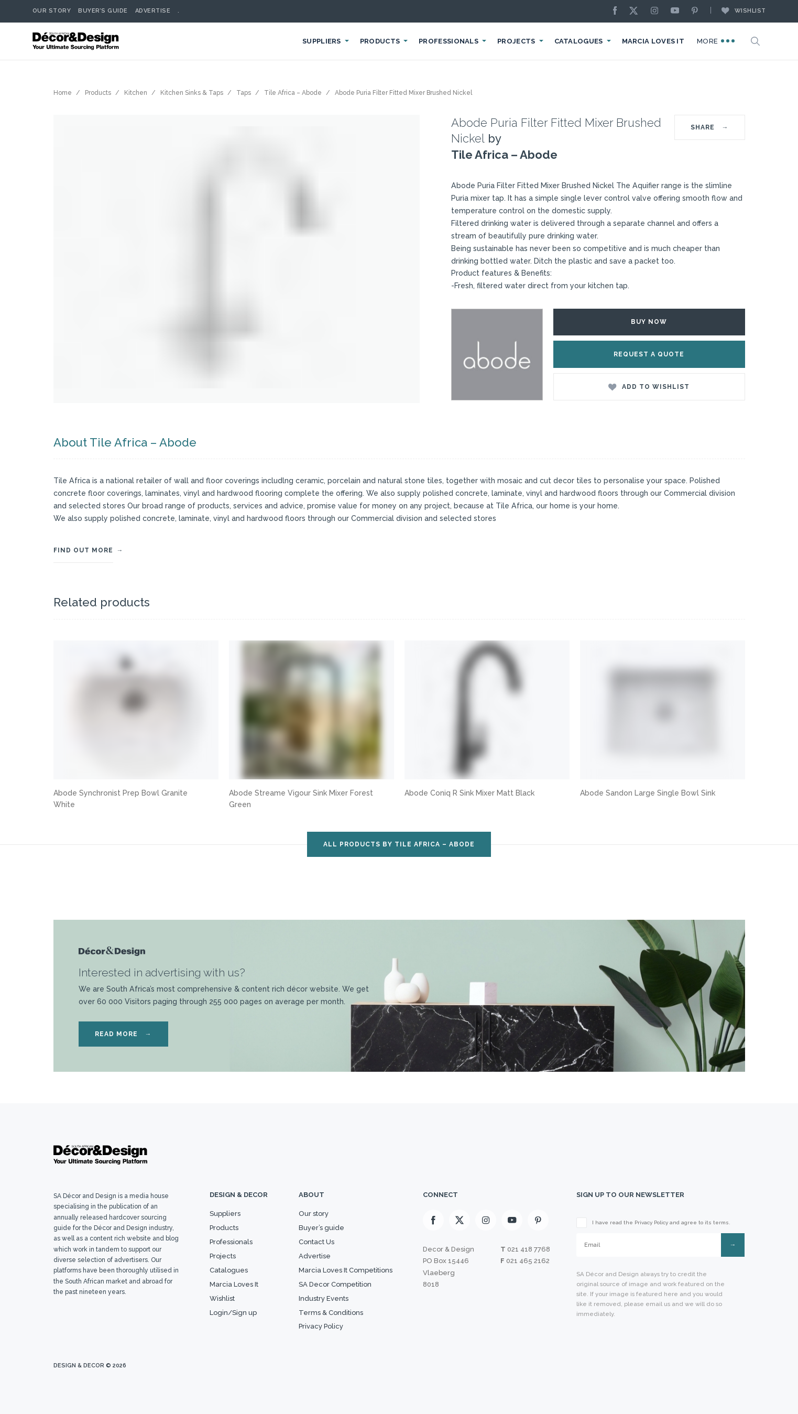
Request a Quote (649, 354)
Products (380, 41)
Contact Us (316, 1242)
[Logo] (77, 41)
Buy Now (649, 321)
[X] (636, 11)
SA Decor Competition (335, 1284)
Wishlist (738, 10)
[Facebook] (617, 11)
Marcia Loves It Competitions (345, 1270)
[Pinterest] (697, 11)
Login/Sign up (233, 1313)
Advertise (153, 10)
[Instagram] (657, 11)
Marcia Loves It (653, 41)
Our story (51, 10)
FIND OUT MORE (83, 550)
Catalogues (578, 41)
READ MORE (123, 1034)
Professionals (448, 41)
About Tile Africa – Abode (124, 442)
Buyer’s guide (321, 1228)
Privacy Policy (321, 1326)
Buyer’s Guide (103, 10)
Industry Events (323, 1298)
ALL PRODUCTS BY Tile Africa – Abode (399, 844)
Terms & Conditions (331, 1313)
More (716, 41)
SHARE (710, 127)
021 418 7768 (528, 1249)
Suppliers (321, 41)
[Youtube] (677, 11)
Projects (516, 41)
